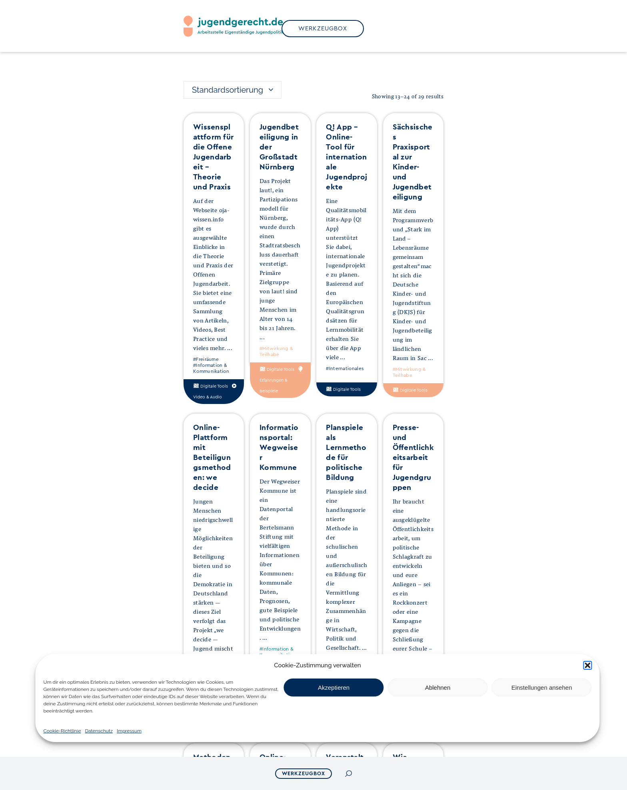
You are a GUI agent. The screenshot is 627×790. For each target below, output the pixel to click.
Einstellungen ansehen (541, 687)
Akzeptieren (333, 687)
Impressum (129, 731)
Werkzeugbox (303, 773)
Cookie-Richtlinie (62, 731)
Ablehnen (437, 687)
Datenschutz (98, 731)
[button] (588, 665)
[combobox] (233, 90)
